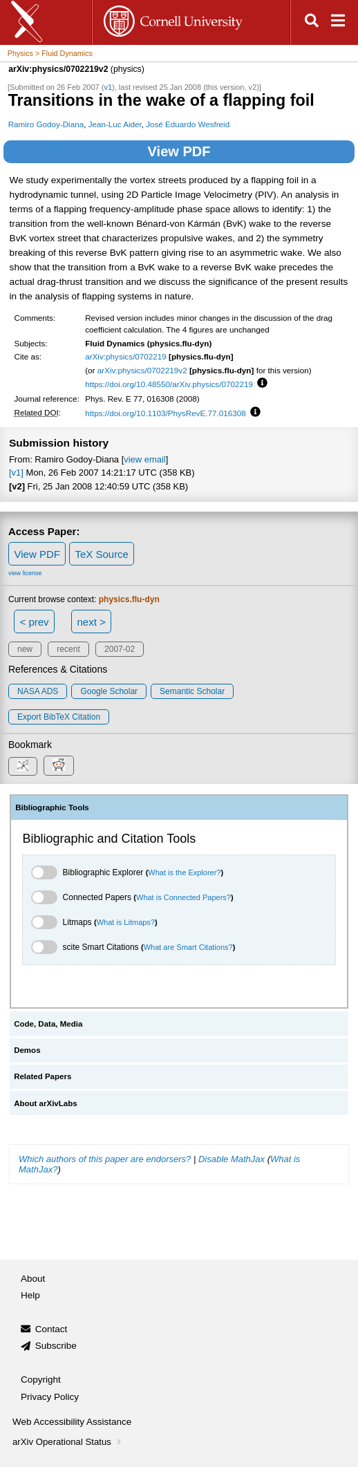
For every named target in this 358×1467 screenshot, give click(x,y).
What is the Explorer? (184, 872)
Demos (27, 1050)
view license (25, 573)
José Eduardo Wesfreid (187, 124)
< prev (34, 622)
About (33, 1278)
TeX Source (102, 554)
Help (30, 1295)
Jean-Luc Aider (115, 124)
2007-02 (119, 649)
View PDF (179, 151)
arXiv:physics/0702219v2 (142, 370)
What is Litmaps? (126, 922)
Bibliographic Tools (52, 807)
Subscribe (56, 1345)
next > (91, 622)
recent (68, 649)
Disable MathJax (231, 1159)
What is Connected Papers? (183, 897)
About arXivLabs (45, 1103)
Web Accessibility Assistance (71, 1422)
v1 (108, 87)
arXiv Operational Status (68, 1442)
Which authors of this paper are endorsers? (105, 1159)
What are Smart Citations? (188, 947)
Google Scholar (109, 691)
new (24, 649)
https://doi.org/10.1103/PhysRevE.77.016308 (165, 413)
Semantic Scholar (192, 691)
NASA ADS (37, 691)
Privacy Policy (50, 1397)
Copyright (41, 1379)
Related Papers (42, 1076)
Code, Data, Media (48, 1024)
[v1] (16, 472)
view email (144, 459)
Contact (51, 1329)
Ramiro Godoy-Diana (46, 124)
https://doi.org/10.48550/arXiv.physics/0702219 (169, 384)
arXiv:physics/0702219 (126, 356)
